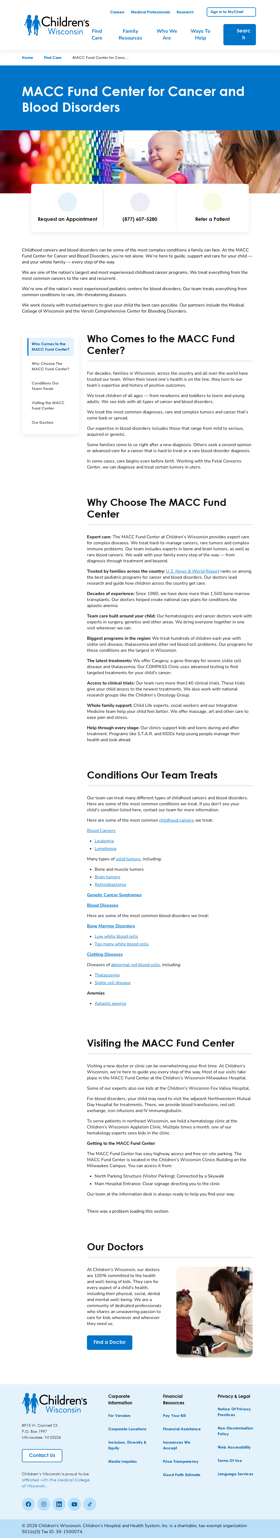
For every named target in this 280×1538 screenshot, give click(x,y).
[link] (117, 12)
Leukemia (104, 841)
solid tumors (128, 859)
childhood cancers (176, 820)
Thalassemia (107, 975)
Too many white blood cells (122, 944)
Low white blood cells (116, 936)
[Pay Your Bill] (174, 1416)
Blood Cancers (101, 831)
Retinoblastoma (110, 885)
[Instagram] (43, 1504)
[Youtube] (74, 1504)
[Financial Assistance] (182, 1429)
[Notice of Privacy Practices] (237, 1412)
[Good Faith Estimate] (182, 1475)
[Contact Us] (42, 1455)
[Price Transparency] (181, 1462)
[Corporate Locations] (127, 1429)
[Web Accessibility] (234, 1447)
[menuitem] (50, 347)
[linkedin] (59, 1504)
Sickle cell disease (113, 983)
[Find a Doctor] (109, 1342)
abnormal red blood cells (135, 965)
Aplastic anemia (110, 1004)
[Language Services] (235, 1474)
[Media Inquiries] (122, 1462)
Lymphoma (105, 849)
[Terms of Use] (230, 1461)
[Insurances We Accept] (182, 1445)
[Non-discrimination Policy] (237, 1431)
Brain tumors (107, 877)
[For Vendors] (119, 1416)
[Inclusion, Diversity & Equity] (128, 1445)
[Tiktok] (89, 1504)
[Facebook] (28, 1504)
